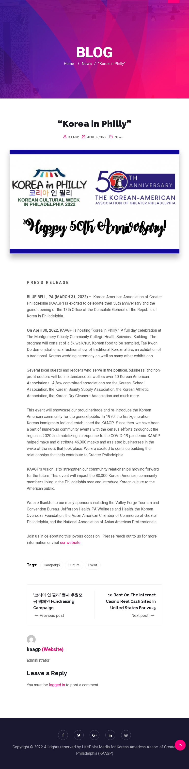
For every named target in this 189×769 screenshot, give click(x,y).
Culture (74, 565)
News (119, 137)
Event (92, 565)
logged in (57, 685)
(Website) (52, 649)
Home (69, 63)
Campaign (52, 565)
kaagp (73, 137)
